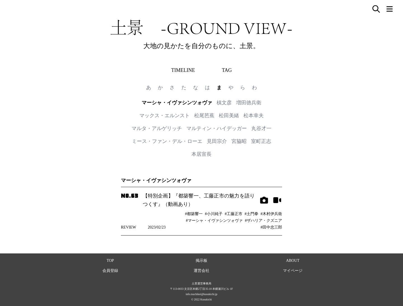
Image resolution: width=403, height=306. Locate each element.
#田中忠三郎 (271, 227)
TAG (227, 70)
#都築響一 (194, 214)
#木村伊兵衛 (271, 214)
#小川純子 (213, 214)
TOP (110, 260)
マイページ (293, 271)
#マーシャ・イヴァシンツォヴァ (214, 220)
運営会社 (201, 271)
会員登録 (110, 271)
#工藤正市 (233, 214)
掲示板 (201, 260)
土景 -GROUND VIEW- (201, 27)
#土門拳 (251, 214)
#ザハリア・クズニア (263, 220)
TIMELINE (183, 70)
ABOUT (292, 260)
